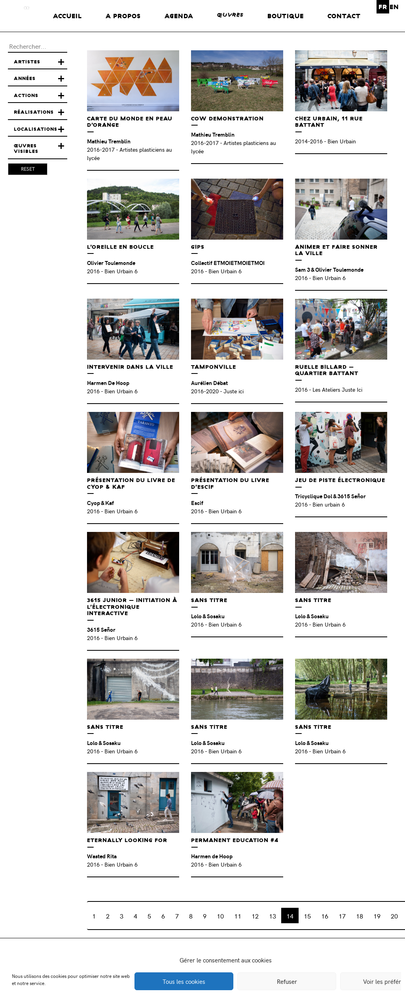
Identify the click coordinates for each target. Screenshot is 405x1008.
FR (383, 7)
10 (220, 915)
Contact (344, 16)
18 (359, 915)
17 (342, 915)
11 (237, 915)
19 (376, 915)
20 (394, 915)
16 (324, 915)
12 (255, 915)
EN (394, 7)
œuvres (230, 15)
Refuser (287, 981)
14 (289, 915)
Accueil (67, 16)
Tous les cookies (184, 981)
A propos (123, 16)
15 (307, 915)
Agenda (179, 16)
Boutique (285, 16)
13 (272, 915)
